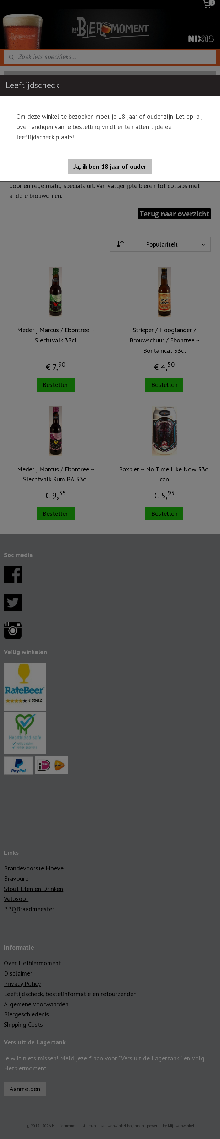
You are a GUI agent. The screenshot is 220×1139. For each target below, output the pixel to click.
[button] (110, 166)
